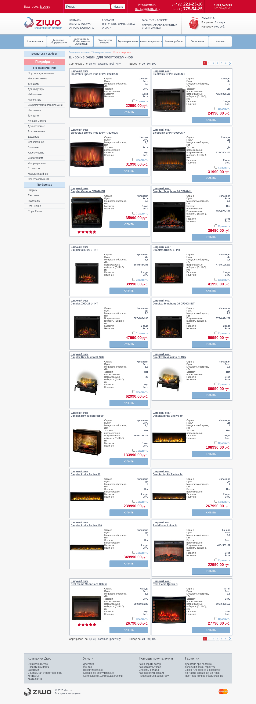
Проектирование (93, 669)
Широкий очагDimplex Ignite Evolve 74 (168, 473)
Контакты (75, 20)
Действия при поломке (198, 664)
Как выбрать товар (150, 664)
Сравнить (142, 101)
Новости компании (39, 666)
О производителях (81, 27)
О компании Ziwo (38, 664)
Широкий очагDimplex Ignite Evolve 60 (86, 473)
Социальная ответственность (45, 672)
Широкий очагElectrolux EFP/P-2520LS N (169, 73)
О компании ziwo (80, 24)
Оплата (106, 27)
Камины (85, 52)
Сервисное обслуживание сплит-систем (159, 26)
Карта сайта (35, 678)
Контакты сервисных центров (202, 672)
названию (102, 63)
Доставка (108, 20)
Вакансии (33, 669)
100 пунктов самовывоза (118, 24)
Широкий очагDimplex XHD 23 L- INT (84, 249)
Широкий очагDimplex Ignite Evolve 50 (168, 414)
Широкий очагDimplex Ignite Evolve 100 (86, 524)
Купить (129, 112)
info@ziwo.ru (147, 5)
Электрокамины (101, 52)
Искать (118, 6)
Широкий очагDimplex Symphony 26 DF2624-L (172, 190)
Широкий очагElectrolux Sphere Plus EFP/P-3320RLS (94, 131)
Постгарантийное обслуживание (204, 675)
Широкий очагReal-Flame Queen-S (165, 583)
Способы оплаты (149, 669)
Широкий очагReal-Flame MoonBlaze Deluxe (89, 583)
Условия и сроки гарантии (200, 666)
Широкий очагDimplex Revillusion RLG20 (87, 356)
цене (92, 63)
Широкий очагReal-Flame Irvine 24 (165, 524)
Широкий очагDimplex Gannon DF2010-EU (88, 190)
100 (154, 63)
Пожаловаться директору (154, 675)
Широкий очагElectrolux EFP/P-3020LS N (169, 131)
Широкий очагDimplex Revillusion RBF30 (87, 414)
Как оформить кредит (151, 672)
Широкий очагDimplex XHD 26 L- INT (166, 249)
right (230, 63)
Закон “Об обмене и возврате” (203, 669)
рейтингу (115, 63)
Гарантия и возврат (154, 20)
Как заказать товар (150, 666)
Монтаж (88, 666)
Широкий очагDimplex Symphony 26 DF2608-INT (174, 302)
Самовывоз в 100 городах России (103, 675)
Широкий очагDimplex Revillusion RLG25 (169, 356)
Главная (74, 52)
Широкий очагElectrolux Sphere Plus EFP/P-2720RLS (94, 73)
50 (148, 63)
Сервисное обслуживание (98, 672)
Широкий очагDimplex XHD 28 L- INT (84, 302)
